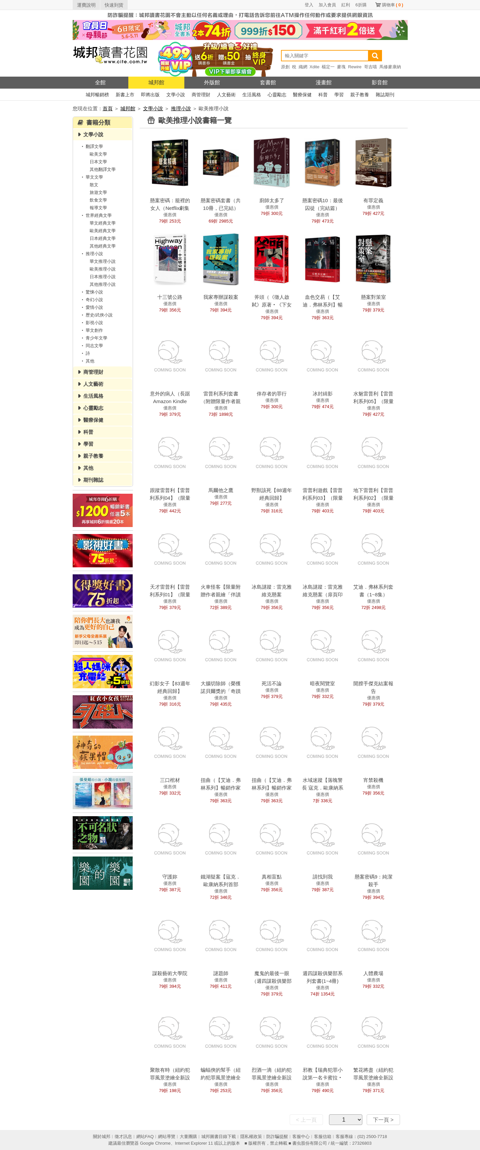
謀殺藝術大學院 (169, 973)
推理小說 (181, 108)
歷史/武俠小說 (96, 314)
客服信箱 (322, 1136)
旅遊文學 (98, 192)
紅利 (345, 4)
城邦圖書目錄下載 (218, 1136)
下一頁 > (383, 1120)
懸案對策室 (373, 297)
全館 (100, 82)
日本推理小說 (103, 276)
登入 (309, 4)
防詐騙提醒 (277, 1136)
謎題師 (220, 973)
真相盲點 (272, 876)
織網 (303, 67)
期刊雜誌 (93, 480)
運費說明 (86, 5)
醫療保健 (302, 94)
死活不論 (272, 683)
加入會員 (327, 4)
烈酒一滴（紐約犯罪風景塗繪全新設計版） (272, 1077)
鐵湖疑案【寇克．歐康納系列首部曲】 (221, 884)
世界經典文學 (96, 215)
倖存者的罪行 (272, 393)
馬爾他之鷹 (220, 490)
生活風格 (251, 94)
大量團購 (188, 1136)
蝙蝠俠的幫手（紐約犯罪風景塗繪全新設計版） (221, 1077)
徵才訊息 (123, 1136)
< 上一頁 (306, 1120)
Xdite (315, 67)
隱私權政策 (251, 1136)
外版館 (212, 82)
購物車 (392, 4)
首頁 (108, 108)
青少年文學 (93, 337)
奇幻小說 (91, 299)
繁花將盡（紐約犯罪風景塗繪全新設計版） (373, 1077)
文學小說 (175, 94)
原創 (285, 67)
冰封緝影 (323, 393)
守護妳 (169, 876)
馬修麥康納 (390, 67)
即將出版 (150, 94)
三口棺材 (170, 780)
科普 (323, 94)
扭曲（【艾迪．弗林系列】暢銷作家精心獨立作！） (272, 787)
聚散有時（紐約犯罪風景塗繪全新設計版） (170, 1077)
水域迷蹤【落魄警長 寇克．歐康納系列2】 (322, 787)
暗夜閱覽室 (322, 683)
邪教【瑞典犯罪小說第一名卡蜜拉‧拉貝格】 (323, 1077)
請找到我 (323, 876)
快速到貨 (114, 5)
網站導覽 (166, 1136)
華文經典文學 (103, 223)
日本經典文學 (103, 238)
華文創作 (91, 330)
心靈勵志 (277, 94)
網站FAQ (145, 1136)
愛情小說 (91, 307)
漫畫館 (324, 82)
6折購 (360, 4)
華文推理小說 (103, 261)
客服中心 (301, 1136)
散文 (94, 184)
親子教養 (359, 94)
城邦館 (156, 82)
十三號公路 (169, 297)
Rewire (354, 67)
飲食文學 (98, 200)
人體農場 (373, 973)
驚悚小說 (91, 291)
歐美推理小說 (103, 269)
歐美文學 (98, 154)
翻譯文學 (91, 146)
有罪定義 (373, 200)
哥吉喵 (370, 67)
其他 (87, 360)
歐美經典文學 (103, 230)
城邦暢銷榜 (97, 94)
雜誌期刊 (385, 94)
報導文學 (98, 207)
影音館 (380, 82)
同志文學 (91, 345)
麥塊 (341, 67)
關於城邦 (101, 1136)
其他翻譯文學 (103, 169)
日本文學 (98, 161)
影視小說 (91, 322)
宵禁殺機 (373, 780)
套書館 (268, 82)
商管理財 (201, 94)
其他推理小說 (103, 284)
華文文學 (91, 177)
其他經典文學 (103, 246)
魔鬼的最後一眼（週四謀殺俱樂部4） (272, 980)
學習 (339, 94)
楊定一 (328, 67)
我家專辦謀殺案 (220, 297)
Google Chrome (155, 1143)
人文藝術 (226, 94)
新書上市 (125, 94)
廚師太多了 (271, 200)
